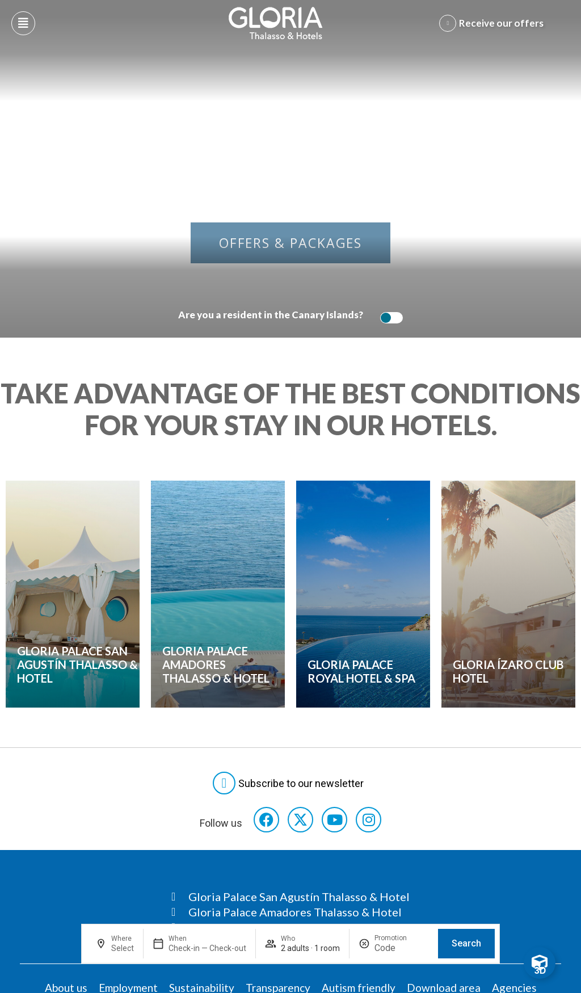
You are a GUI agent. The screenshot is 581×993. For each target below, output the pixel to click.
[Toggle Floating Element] (539, 963)
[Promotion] (401, 947)
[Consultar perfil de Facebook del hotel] (266, 819)
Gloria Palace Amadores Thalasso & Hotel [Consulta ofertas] (216, 664)
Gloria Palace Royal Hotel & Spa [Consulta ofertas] (361, 671)
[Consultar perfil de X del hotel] (300, 819)
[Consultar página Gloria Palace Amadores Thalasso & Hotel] (290, 912)
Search (466, 943)
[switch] (388, 317)
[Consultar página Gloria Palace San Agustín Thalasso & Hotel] (290, 896)
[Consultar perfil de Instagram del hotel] (368, 819)
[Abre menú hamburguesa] (23, 23)
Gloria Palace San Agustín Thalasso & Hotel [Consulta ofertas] (77, 664)
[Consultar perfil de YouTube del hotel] (334, 819)
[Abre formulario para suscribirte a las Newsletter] (290, 783)
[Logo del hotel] (276, 23)
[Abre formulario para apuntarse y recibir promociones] (493, 23)
